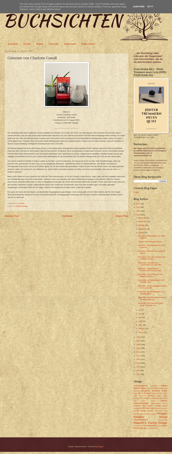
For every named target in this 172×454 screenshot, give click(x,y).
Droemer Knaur (159, 391)
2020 (138, 345)
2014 (138, 367)
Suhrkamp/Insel (151, 426)
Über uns (53, 43)
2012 (138, 374)
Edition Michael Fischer (159, 393)
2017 (138, 356)
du (142, 393)
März (140, 325)
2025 (138, 207)
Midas (142, 414)
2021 (138, 341)
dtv (139, 393)
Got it (150, 7)
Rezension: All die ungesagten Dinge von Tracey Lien (152, 287)
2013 (138, 370)
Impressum (70, 43)
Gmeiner (152, 398)
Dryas (135, 393)
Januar (141, 332)
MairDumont (159, 411)
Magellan (150, 411)
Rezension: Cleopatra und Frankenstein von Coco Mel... (150, 264)
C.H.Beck (154, 388)
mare (165, 411)
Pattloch (154, 414)
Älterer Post (122, 216)
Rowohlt (139, 422)
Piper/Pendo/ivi (141, 420)
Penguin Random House (150, 415)
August (141, 233)
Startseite (13, 43)
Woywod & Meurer (153, 428)
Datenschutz (88, 43)
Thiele (159, 425)
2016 (138, 359)
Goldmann (159, 398)
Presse (39, 43)
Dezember (142, 218)
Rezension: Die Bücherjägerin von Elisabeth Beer (151, 281)
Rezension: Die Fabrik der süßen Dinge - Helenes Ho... (150, 304)
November (142, 221)
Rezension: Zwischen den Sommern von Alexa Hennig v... (152, 298)
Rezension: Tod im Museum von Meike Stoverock (150, 275)
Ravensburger (163, 420)
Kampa (164, 406)
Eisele (159, 396)
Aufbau (164, 385)
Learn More (138, 7)
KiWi (143, 408)
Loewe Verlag (139, 411)
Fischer (136, 398)
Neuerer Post (12, 216)
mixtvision (147, 414)
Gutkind (153, 401)
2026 (138, 204)
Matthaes (136, 414)
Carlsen (161, 388)
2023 (138, 215)
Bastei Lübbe (140, 388)
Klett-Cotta (150, 408)
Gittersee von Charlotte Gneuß (150, 242)
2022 (138, 337)
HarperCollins (155, 403)
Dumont (147, 393)
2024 (138, 211)
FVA (141, 398)
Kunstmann (163, 408)
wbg (145, 428)
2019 (138, 348)
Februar (141, 329)
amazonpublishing (141, 386)
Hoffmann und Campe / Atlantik (147, 406)
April (140, 321)
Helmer (165, 403)
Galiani (146, 398)
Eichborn (151, 396)
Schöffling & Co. (139, 425)
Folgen (136, 192)
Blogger (100, 447)
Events (27, 43)
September (142, 229)
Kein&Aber (137, 408)
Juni (140, 314)
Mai (140, 317)
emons (165, 396)
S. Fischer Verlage (21, 206)
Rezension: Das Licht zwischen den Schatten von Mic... (151, 258)
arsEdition (154, 386)
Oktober (141, 225)
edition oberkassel (140, 396)
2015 (138, 363)
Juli (139, 310)
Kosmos (157, 408)
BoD (148, 388)
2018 (138, 352)
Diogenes (145, 391)
